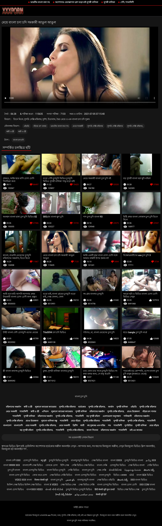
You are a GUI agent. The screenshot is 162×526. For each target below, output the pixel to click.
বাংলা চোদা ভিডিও (15, 489)
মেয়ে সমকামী (78, 126)
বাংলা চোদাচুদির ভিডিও (33, 470)
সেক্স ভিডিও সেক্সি (86, 484)
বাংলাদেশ (7, 425)
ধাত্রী (82, 425)
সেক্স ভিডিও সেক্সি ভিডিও (61, 475)
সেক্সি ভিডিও (152, 465)
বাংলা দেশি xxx (13, 460)
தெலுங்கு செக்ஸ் (132, 470)
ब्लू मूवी (43, 460)
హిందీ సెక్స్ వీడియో (63, 494)
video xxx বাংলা (23, 479)
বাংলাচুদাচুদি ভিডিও (80, 460)
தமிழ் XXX (151, 460)
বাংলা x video (51, 484)
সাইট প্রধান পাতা (81, 507)
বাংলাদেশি (18, 425)
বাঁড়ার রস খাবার (40, 126)
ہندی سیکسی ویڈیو (84, 494)
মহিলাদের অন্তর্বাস (13, 407)
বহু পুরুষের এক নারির (96, 425)
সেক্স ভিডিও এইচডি (106, 479)
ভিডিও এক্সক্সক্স (120, 475)
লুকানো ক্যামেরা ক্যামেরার (45, 407)
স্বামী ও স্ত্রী (10, 131)
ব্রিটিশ (75, 425)
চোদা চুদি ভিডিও (30, 460)
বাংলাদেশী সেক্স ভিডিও (33, 465)
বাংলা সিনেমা (92, 430)
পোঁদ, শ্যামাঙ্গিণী (127, 2)
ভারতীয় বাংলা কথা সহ (40, 2)
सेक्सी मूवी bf (101, 494)
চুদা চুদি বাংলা (14, 470)
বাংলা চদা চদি (18, 140)
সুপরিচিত (128, 425)
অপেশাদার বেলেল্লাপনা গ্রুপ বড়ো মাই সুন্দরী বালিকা (76, 2)
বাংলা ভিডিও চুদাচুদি (56, 470)
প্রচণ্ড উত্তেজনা (133, 411)
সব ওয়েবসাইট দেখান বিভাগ (81, 437)
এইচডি (26, 126)
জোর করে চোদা (39, 475)
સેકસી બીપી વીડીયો (54, 489)
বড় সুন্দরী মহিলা (93, 416)
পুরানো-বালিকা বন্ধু (49, 421)
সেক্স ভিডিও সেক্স (68, 484)
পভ (109, 425)
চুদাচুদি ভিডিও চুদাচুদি (58, 460)
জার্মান (111, 407)
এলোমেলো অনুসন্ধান (112, 416)
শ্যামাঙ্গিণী (24, 411)
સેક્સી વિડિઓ (115, 470)
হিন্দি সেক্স (64, 465)
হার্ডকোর (82, 407)
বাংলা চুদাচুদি (105, 475)
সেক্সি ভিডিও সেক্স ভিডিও (83, 465)
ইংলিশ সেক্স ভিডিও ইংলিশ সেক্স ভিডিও (24, 484)
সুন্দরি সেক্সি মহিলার (95, 126)
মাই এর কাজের (136, 430)
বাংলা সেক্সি (102, 465)
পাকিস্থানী (128, 416)
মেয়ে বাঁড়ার (75, 421)
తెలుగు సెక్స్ (149, 470)
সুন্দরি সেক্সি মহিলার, (135, 126)
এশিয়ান (45, 411)
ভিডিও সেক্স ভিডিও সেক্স (128, 489)
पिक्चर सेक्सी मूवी (41, 479)
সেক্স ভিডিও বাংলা (100, 460)
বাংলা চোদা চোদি (129, 484)
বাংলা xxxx (116, 460)
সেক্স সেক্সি (101, 470)
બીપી (131, 475)
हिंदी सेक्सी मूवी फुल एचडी (105, 489)
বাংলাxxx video (34, 489)
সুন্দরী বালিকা (109, 2)
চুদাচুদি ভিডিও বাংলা (134, 460)
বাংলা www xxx (11, 465)
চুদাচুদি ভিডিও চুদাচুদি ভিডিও (79, 489)
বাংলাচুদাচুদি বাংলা (85, 479)
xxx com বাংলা (147, 484)
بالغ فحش (70, 479)
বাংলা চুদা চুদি (81, 396)
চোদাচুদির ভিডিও (117, 465)
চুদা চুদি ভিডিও (148, 489)
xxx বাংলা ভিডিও (139, 479)
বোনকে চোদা (51, 465)
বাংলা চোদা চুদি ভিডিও (19, 475)
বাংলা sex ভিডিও (144, 475)
